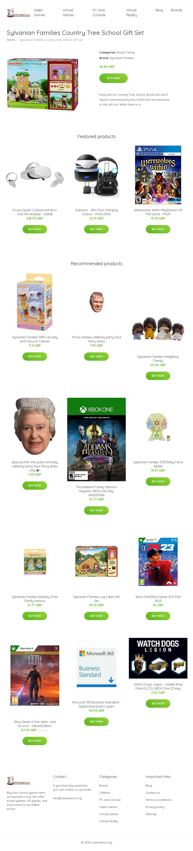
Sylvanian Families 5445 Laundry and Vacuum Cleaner (35, 341)
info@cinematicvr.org (67, 800)
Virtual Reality (131, 13)
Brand (121, 54)
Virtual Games (68, 13)
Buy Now (113, 80)
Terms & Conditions (159, 802)
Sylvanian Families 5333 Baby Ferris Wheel (158, 466)
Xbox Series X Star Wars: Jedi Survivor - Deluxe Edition (35, 726)
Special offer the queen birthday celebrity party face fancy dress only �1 (35, 468)
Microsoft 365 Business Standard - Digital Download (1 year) (96, 706)
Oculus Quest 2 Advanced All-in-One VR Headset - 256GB (35, 214)
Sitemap (151, 816)
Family (130, 54)
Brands (176, 11)
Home (11, 42)
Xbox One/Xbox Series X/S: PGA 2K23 (158, 601)
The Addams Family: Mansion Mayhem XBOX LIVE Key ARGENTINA (96, 493)
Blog (159, 11)
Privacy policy (155, 809)
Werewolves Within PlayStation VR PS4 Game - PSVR (158, 214)
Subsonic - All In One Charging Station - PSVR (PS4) (96, 214)
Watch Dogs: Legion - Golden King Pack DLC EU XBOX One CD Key (158, 688)
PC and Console (99, 13)
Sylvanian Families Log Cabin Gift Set (96, 601)
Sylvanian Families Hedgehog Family (158, 361)
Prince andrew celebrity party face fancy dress (96, 341)
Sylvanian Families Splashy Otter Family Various (35, 601)
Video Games (39, 13)
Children (104, 794)
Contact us (153, 794)
